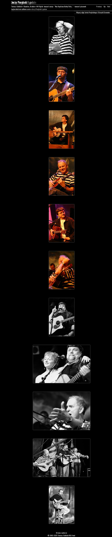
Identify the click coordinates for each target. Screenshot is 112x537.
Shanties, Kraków (29, 6)
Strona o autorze (61, 532)
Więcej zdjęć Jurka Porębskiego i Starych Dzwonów (93, 12)
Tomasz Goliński (16, 6)
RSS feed (72, 535)
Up (105, 6)
